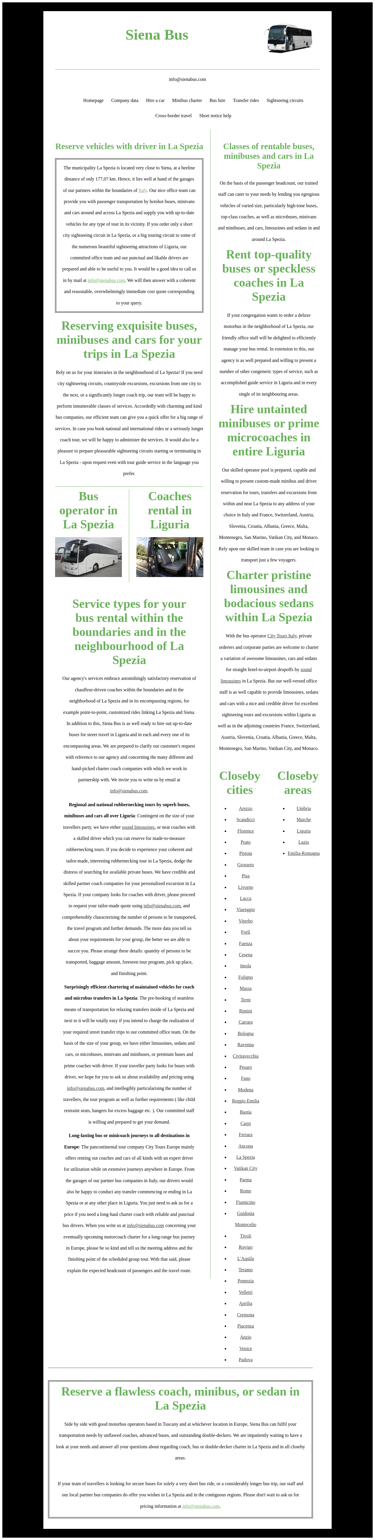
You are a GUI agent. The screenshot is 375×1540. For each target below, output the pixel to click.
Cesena (245, 954)
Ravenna (245, 1044)
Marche (303, 819)
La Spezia (245, 1157)
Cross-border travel (173, 115)
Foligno (245, 977)
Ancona (245, 1145)
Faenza (245, 943)
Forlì (245, 932)
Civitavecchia (245, 1056)
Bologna (245, 1033)
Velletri (246, 1292)
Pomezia (246, 1280)
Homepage (93, 100)
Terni (246, 999)
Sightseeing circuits (285, 100)
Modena (245, 1089)
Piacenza (245, 1325)
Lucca (245, 898)
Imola (245, 965)
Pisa (246, 875)
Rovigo (246, 1247)
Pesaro (245, 1067)
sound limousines (138, 827)
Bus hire (217, 100)
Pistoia (245, 853)
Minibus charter (187, 100)
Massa (246, 988)
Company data (125, 100)
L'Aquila (245, 1258)
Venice (245, 1348)
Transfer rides (246, 100)
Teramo (245, 1269)
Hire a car (155, 100)
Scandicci (245, 819)
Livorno (245, 887)
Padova (246, 1359)
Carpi (246, 1123)
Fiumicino (245, 1202)
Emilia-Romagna (304, 853)
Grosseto (245, 864)
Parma (246, 1179)
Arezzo (245, 808)
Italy (143, 190)
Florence (245, 830)
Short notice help (215, 115)
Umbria (303, 808)
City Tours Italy (282, 635)
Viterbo (245, 920)
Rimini (245, 1010)
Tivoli (245, 1235)
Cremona (245, 1314)
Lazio (304, 842)
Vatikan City (245, 1168)
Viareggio (245, 909)
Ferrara (245, 1134)
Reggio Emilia (245, 1100)
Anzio (245, 1337)
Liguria (304, 830)
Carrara (245, 1022)
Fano (245, 1078)
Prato (246, 842)
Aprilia (245, 1303)
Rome (245, 1190)
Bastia (245, 1112)
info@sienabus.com (187, 79)
